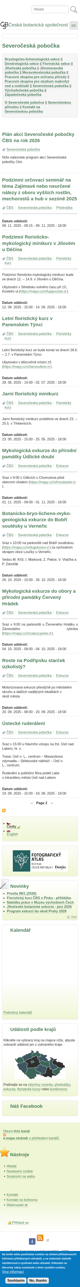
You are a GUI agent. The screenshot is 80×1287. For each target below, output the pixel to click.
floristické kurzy (29, 1089)
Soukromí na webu (21, 1176)
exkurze (9, 1089)
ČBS (9, 208)
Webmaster (17, 1205)
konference (58, 1089)
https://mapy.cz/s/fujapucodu (43, 291)
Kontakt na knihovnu (22, 1200)
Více (74, 916)
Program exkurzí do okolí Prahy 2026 (37, 911)
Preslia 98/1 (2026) (21, 893)
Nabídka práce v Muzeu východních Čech (40, 902)
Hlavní (16, 1131)
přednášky (62, 1084)
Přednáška (64, 208)
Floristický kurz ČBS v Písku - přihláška (39, 898)
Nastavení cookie (20, 1171)
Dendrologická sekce (22, 64)
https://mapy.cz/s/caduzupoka (27, 633)
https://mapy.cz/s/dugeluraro (26, 547)
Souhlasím (16, 1280)
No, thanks (38, 1280)
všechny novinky (40, 1084)
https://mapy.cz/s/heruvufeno (26, 366)
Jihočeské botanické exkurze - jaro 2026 (39, 906)
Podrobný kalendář (17, 1012)
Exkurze (62, 466)
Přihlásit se (20, 1222)
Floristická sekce (56, 64)
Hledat (11, 1166)
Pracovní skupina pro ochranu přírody (36, 77)
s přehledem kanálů (32, 1138)
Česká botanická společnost (38, 25)
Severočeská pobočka (23, 149)
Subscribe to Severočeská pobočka (4, 810)
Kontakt (12, 1195)
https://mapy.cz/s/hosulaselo (53, 482)
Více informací (13, 1272)
